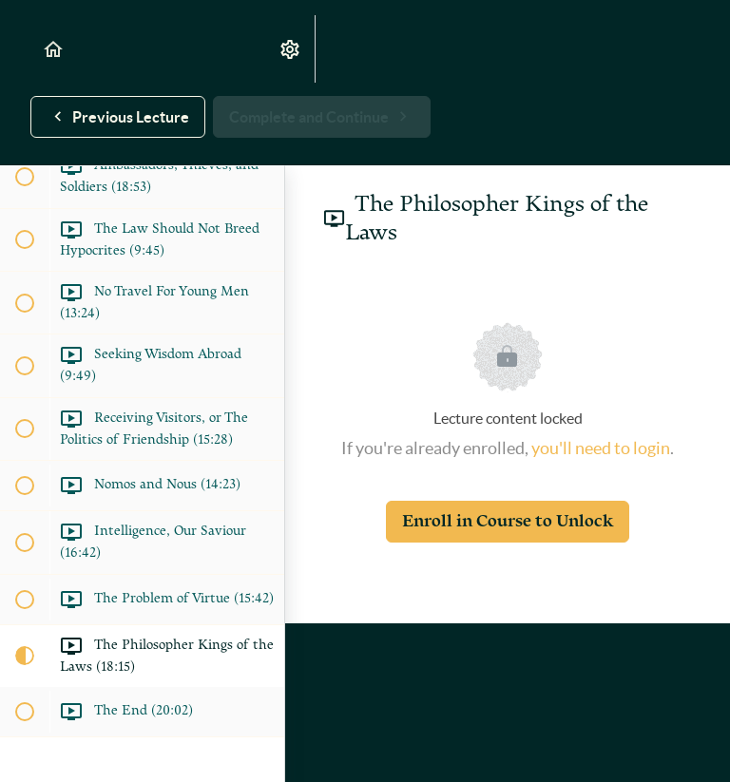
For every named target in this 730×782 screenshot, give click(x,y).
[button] (54, 49)
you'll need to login (600, 448)
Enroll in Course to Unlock (507, 521)
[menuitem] (291, 49)
